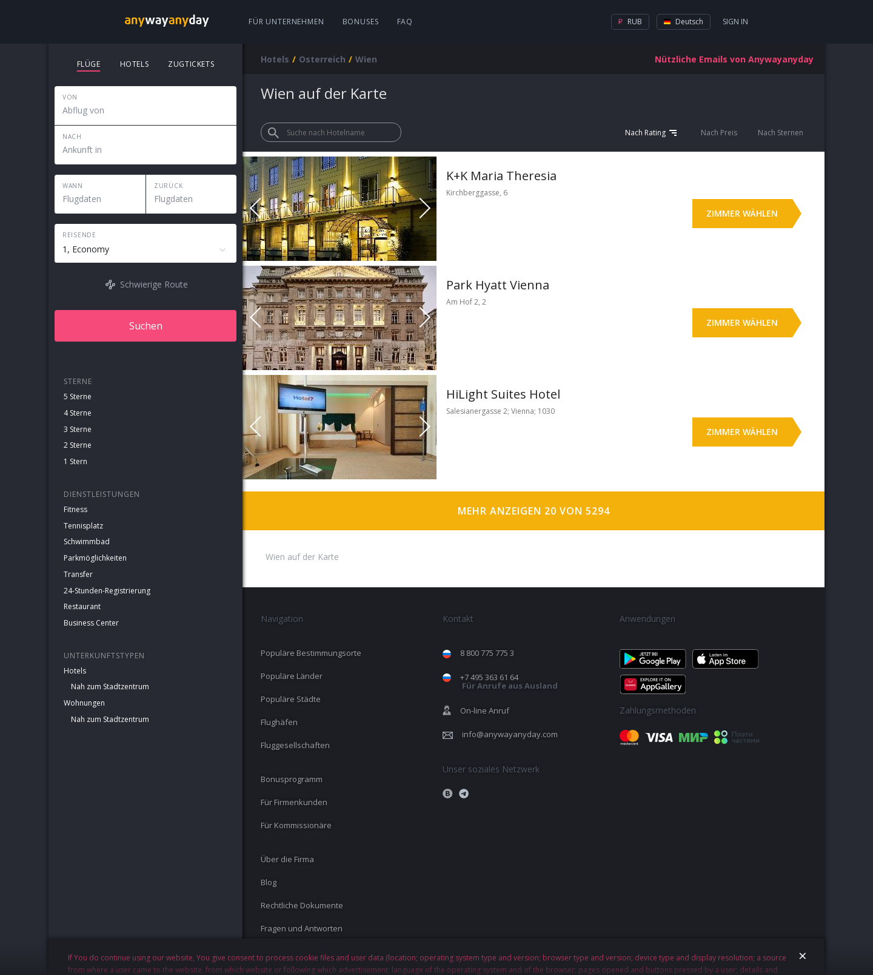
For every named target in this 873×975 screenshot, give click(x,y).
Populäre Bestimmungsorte (311, 652)
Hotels (75, 671)
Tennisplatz (83, 526)
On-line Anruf (484, 710)
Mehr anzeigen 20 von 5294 (534, 511)
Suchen (145, 325)
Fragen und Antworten (302, 928)
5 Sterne (78, 396)
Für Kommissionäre (296, 825)
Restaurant (82, 606)
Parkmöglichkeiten (95, 558)
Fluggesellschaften (295, 745)
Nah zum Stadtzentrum (110, 686)
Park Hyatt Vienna (497, 285)
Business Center (91, 623)
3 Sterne (78, 429)
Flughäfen (279, 722)
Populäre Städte (291, 698)
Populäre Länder (292, 675)
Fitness (75, 509)
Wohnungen (84, 703)
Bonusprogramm (292, 779)
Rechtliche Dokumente (302, 905)
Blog (268, 882)
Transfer (78, 574)
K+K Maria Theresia (501, 175)
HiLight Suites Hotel (503, 394)
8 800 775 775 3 (487, 652)
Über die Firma (287, 859)
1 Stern (75, 461)
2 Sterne (78, 445)
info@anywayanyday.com (510, 734)
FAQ (405, 21)
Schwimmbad (87, 541)
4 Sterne (78, 413)
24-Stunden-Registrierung (107, 590)
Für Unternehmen (286, 21)
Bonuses (361, 21)
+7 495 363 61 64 (509, 682)
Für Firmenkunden (294, 802)
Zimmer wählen (742, 213)
